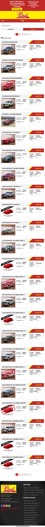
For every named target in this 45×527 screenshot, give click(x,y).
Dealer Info (32, 490)
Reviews (38, 490)
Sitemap (3, 509)
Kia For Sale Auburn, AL (30, 519)
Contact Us (10, 508)
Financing (36, 487)
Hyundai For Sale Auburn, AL (31, 515)
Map (22, 20)
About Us (26, 490)
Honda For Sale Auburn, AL (30, 512)
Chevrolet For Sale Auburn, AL (31, 503)
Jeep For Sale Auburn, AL (30, 517)
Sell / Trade (27, 494)
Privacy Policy (4, 508)
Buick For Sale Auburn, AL (30, 500)
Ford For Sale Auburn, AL (30, 507)
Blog (42, 490)
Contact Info (40, 492)
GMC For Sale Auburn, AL (30, 510)
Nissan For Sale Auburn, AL (30, 522)
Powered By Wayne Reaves (22, 526)
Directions (16, 508)
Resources (26, 492)
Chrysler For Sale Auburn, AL (31, 505)
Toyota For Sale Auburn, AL (31, 524)
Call (2, 20)
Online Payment (17, 9)
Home (25, 487)
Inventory (30, 487)
